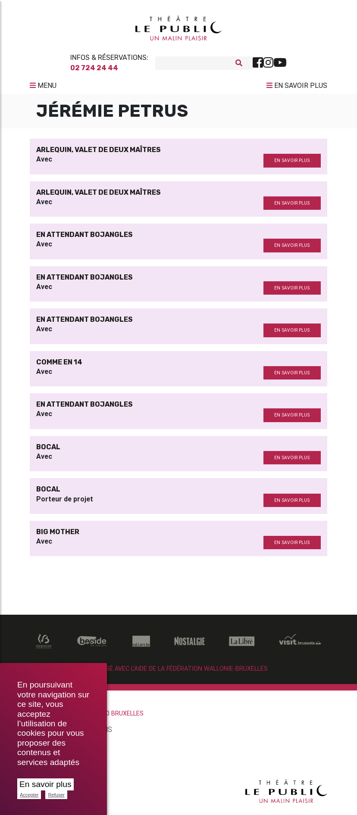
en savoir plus (292, 164)
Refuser (56, 794)
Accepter (29, 794)
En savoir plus (45, 784)
